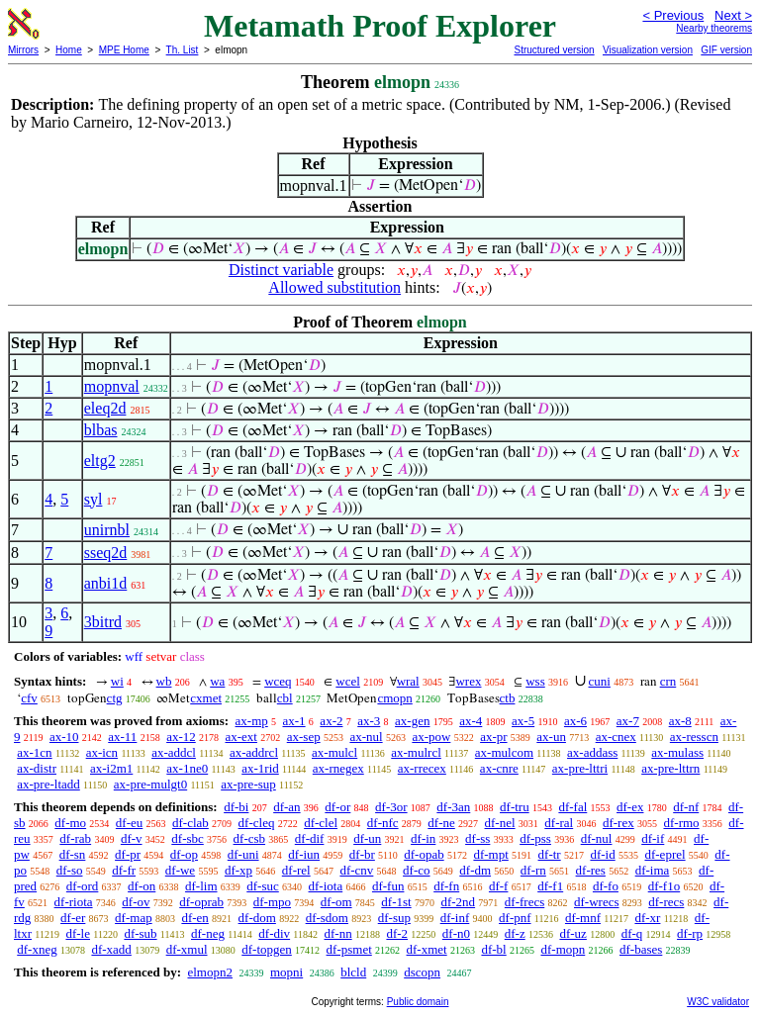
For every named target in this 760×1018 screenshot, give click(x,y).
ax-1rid (260, 768)
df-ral (558, 822)
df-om (336, 901)
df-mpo (272, 901)
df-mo (70, 822)
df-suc (262, 886)
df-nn (338, 933)
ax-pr (493, 736)
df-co (416, 870)
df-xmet (427, 949)
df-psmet (349, 949)
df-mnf (583, 917)
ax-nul (365, 736)
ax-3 (368, 720)
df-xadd (111, 949)
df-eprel (664, 854)
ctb (508, 698)
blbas (101, 429)
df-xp (238, 870)
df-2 (397, 933)
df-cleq (256, 822)
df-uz (572, 933)
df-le (77, 933)
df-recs (666, 901)
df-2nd (457, 901)
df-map (133, 917)
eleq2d (105, 408)
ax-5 (523, 720)
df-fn (446, 886)
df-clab (190, 822)
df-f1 (550, 886)
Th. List (182, 50)
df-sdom (327, 917)
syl (93, 499)
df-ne (441, 822)
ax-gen (412, 720)
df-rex (618, 822)
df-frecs (524, 901)
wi (117, 681)
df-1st (396, 901)
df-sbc (187, 838)
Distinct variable (281, 269)
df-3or (391, 806)
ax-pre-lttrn (670, 768)
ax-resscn (694, 736)
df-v (131, 838)
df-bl (493, 949)
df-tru (514, 806)
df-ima (652, 870)
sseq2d (106, 552)
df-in (423, 838)
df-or (337, 806)
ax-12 (181, 736)
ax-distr (36, 768)
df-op (184, 854)
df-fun (388, 886)
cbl (285, 698)
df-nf (686, 806)
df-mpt (490, 854)
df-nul (597, 838)
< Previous (673, 15)
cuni (600, 681)
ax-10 (64, 736)
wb (164, 681)
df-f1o (664, 886)
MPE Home (124, 50)
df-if (652, 838)
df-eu (129, 822)
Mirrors (23, 50)
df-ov (135, 901)
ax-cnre (499, 768)
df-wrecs (596, 901)
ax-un (551, 736)
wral (408, 681)
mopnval (112, 386)
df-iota (326, 886)
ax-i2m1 (111, 768)
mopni (286, 972)
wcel (347, 681)
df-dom (257, 917)
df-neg (208, 933)
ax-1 (294, 720)
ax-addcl (173, 752)
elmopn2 (210, 972)
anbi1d (106, 583)
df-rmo (681, 822)
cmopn (394, 698)
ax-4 (470, 720)
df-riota (73, 901)
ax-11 (122, 736)
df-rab (75, 838)
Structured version (554, 50)
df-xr (647, 917)
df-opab (423, 854)
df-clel (320, 822)
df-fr (124, 870)
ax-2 (331, 720)
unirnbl (107, 529)
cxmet (206, 698)
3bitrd (103, 621)
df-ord (82, 886)
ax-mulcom (504, 752)
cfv (29, 698)
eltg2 (100, 460)
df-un (367, 838)
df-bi (236, 806)
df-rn (533, 870)
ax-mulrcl (416, 752)
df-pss (535, 838)
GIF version (726, 50)
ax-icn (102, 752)
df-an (286, 806)
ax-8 (680, 720)
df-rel (296, 870)
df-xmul (187, 949)
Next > (733, 15)
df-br (362, 854)
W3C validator (718, 1001)
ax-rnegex (338, 768)
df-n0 (456, 933)
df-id (602, 854)
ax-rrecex (422, 768)
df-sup (394, 917)
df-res (591, 870)
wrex (468, 681)
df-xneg (36, 949)
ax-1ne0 (187, 768)
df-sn (72, 854)
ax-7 (628, 720)
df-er (72, 917)
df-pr (128, 854)
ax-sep (304, 736)
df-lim (201, 886)
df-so (69, 870)
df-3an (453, 806)
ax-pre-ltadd (48, 784)
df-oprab (201, 901)
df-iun (304, 854)
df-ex (630, 806)
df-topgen (266, 949)
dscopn (422, 972)
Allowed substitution (334, 287)
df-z (515, 933)
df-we (180, 870)
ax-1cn (34, 752)
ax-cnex (616, 736)
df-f (499, 886)
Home (68, 50)
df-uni (243, 854)
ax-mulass (677, 752)
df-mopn (562, 949)
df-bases (640, 949)
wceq (277, 681)
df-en (194, 917)
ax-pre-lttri (580, 768)
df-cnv (356, 870)
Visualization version (648, 50)
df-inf (455, 917)
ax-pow (431, 736)
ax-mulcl (334, 752)
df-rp (690, 933)
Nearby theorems (714, 28)
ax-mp (252, 720)
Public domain (418, 1001)
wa (217, 681)
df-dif (310, 838)
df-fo (605, 886)
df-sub (140, 933)
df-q (632, 933)
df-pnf (515, 917)
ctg (115, 698)
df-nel (500, 822)
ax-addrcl (254, 752)
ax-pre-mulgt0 (150, 784)
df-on (141, 886)
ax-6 (575, 720)
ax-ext (240, 736)
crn (668, 681)
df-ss (477, 838)
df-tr (549, 854)
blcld (353, 972)
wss (535, 681)
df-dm (475, 870)
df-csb (250, 838)
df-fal (572, 806)
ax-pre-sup (248, 784)
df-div (274, 933)
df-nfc (383, 822)
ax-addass (592, 752)
